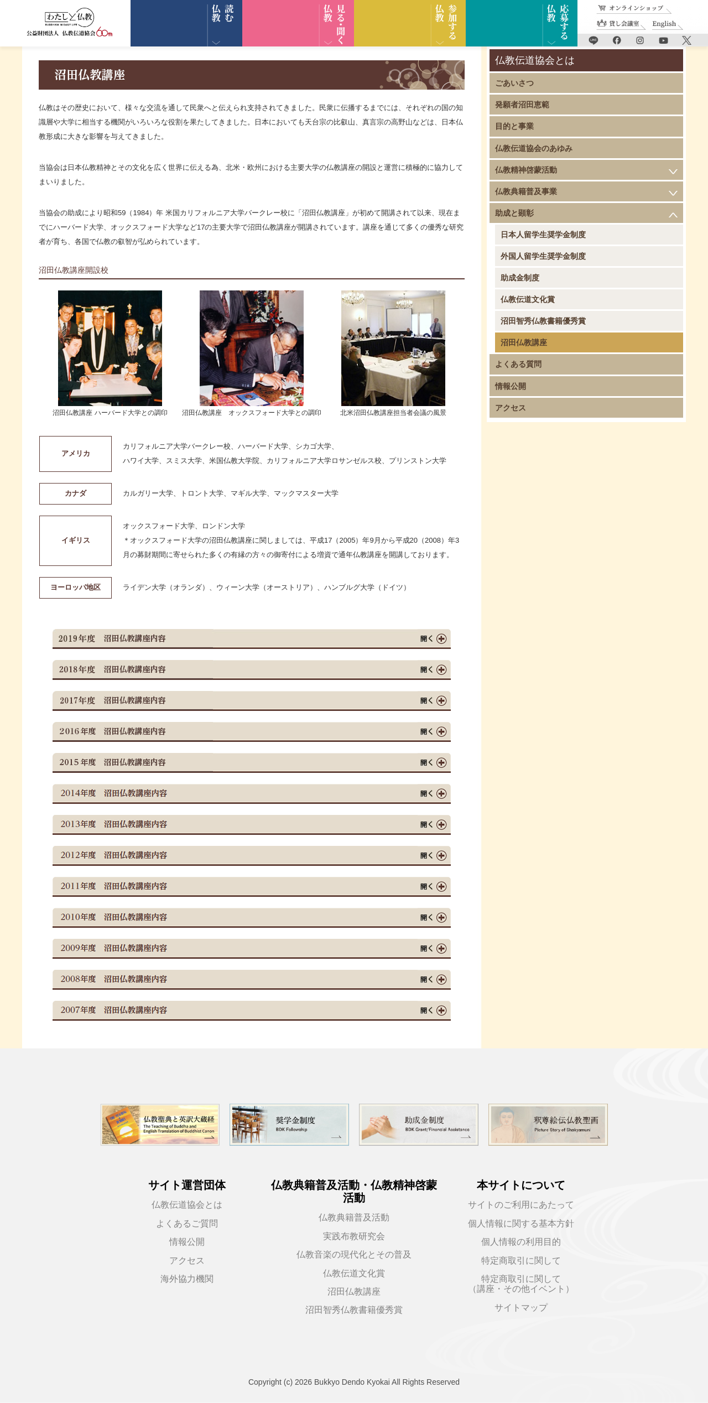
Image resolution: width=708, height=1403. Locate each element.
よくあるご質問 (187, 1223)
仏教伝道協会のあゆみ (533, 148)
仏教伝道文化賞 (528, 299)
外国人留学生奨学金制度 (543, 256)
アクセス (510, 407)
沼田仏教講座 (524, 342)
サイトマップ (521, 1307)
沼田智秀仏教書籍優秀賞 (543, 320)
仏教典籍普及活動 (354, 1217)
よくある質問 (518, 364)
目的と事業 (514, 126)
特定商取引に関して (521, 1260)
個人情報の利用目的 (521, 1241)
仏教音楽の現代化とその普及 (354, 1254)
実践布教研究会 (354, 1236)
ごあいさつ (514, 83)
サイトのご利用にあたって (521, 1204)
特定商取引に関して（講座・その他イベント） (521, 1283)
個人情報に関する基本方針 (521, 1223)
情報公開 (510, 386)
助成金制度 (520, 277)
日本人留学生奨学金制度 (543, 234)
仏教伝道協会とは (187, 1204)
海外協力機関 (187, 1279)
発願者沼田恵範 (522, 104)
